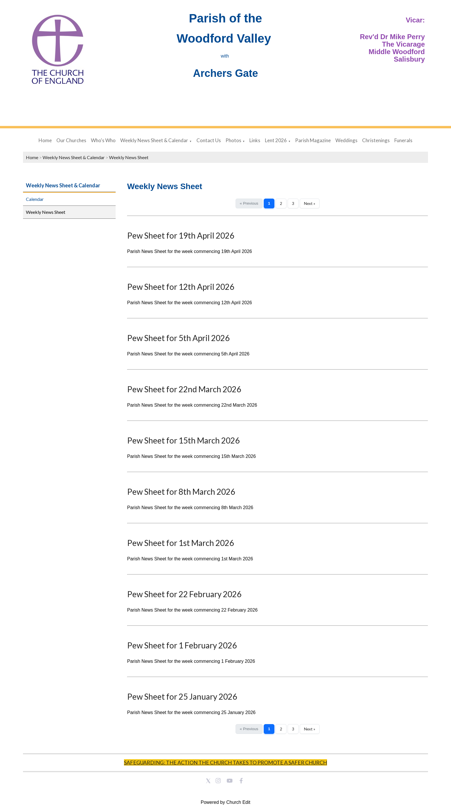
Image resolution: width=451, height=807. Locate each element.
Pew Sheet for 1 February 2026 (182, 645)
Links (254, 140)
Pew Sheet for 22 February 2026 (184, 594)
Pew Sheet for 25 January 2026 (182, 696)
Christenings (376, 140)
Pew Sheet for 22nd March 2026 (184, 389)
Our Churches (71, 140)
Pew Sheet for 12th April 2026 (180, 287)
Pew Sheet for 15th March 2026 (183, 440)
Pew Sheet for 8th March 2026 (181, 491)
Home (45, 140)
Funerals (403, 140)
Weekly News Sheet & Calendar (154, 140)
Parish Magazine (313, 140)
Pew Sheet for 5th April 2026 (178, 338)
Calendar (35, 199)
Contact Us (208, 140)
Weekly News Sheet (128, 157)
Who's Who (103, 140)
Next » (309, 203)
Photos (233, 140)
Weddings (346, 140)
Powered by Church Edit (226, 802)
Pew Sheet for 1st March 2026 (180, 543)
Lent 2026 (276, 140)
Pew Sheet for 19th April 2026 (180, 235)
